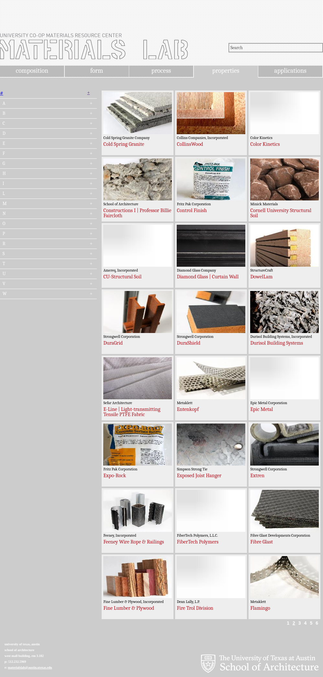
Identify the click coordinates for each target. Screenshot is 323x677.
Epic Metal (261, 409)
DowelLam (261, 277)
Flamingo (260, 608)
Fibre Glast (261, 542)
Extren (257, 475)
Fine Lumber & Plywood (128, 608)
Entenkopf (188, 409)
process (161, 70)
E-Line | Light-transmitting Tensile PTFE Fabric (131, 411)
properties (225, 70)
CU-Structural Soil (122, 277)
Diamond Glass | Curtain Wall (208, 277)
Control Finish (192, 210)
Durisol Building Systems (276, 343)
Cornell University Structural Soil (280, 213)
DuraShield (188, 343)
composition (32, 70)
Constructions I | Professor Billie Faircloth (137, 213)
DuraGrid (113, 343)
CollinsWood (190, 144)
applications (290, 70)
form (96, 70)
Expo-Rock (114, 475)
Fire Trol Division (195, 608)
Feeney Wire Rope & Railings (133, 542)
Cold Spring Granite (123, 144)
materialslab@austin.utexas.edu (30, 667)
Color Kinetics (265, 144)
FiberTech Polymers (197, 542)
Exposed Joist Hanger (199, 475)
